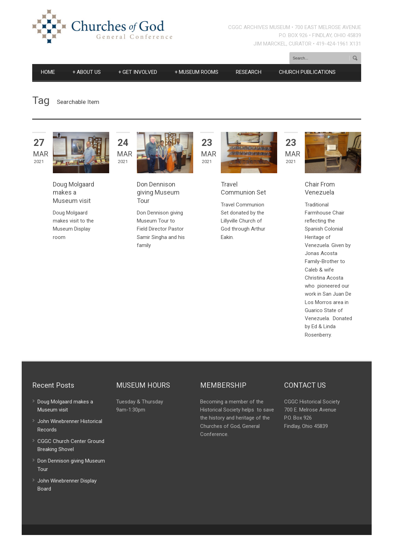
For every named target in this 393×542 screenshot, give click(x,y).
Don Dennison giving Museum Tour (158, 192)
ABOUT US (86, 72)
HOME (48, 72)
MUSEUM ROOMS (196, 72)
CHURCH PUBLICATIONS (307, 72)
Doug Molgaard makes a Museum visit (73, 192)
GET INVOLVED (137, 72)
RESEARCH (248, 72)
